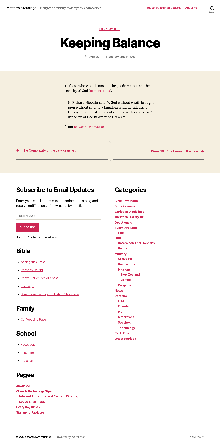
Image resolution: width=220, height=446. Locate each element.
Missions (125, 270)
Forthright (28, 286)
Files (121, 233)
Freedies (27, 361)
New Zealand (131, 275)
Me (120, 312)
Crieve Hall (126, 259)
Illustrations (127, 264)
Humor (123, 249)
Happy (95, 57)
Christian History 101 (131, 217)
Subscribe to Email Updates (164, 7)
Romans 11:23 (101, 91)
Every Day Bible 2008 (33, 407)
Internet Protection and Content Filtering (50, 397)
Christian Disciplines (131, 212)
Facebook (28, 345)
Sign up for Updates (31, 413)
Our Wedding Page (35, 320)
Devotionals (124, 223)
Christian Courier (33, 270)
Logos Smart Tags (33, 402)
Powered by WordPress (72, 437)
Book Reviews (126, 206)
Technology (127, 328)
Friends (124, 307)
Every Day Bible (110, 29)
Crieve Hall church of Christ (42, 278)
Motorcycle (127, 317)
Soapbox (125, 323)
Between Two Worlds (90, 127)
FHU (121, 301)
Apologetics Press (34, 262)
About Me (191, 7)
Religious (125, 285)
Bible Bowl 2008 (127, 201)
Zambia (127, 280)
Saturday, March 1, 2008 (122, 57)
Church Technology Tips (35, 392)
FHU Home (29, 353)
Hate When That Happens (138, 243)
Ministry (121, 254)
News (119, 291)
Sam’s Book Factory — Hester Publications (53, 294)
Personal (122, 296)
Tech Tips (122, 333)
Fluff (118, 238)
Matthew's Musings (23, 8)
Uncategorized (126, 339)
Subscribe (27, 227)
